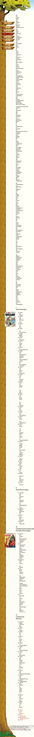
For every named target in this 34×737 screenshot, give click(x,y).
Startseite (7, 23)
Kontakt (8, 48)
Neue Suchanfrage (22, 715)
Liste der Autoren (19, 728)
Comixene (22, 612)
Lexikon (21, 719)
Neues (7, 27)
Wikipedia (24, 727)
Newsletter (8, 30)
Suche (7, 40)
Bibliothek (8, 37)
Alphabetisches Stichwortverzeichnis (24, 718)
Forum (7, 45)
